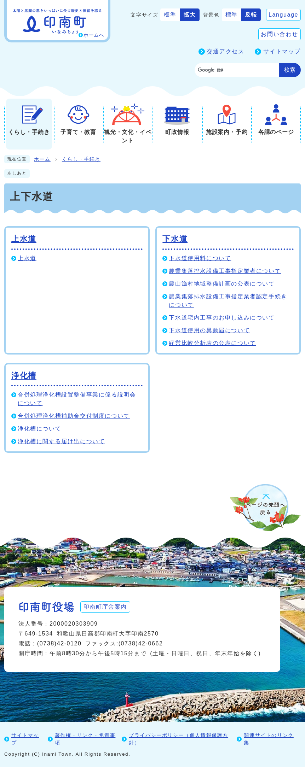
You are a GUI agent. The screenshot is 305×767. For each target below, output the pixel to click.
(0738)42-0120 (59, 643)
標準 (170, 15)
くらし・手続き (81, 159)
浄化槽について (39, 429)
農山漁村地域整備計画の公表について (222, 284)
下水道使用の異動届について (209, 330)
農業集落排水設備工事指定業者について (225, 271)
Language (283, 15)
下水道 (175, 238)
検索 (289, 70)
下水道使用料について (200, 258)
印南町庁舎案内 (105, 607)
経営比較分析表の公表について (212, 343)
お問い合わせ (279, 34)
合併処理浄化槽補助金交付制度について (74, 416)
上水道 (23, 238)
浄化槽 (23, 375)
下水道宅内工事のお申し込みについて (222, 318)
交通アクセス (225, 51)
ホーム (42, 159)
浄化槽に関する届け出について (61, 441)
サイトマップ (282, 51)
